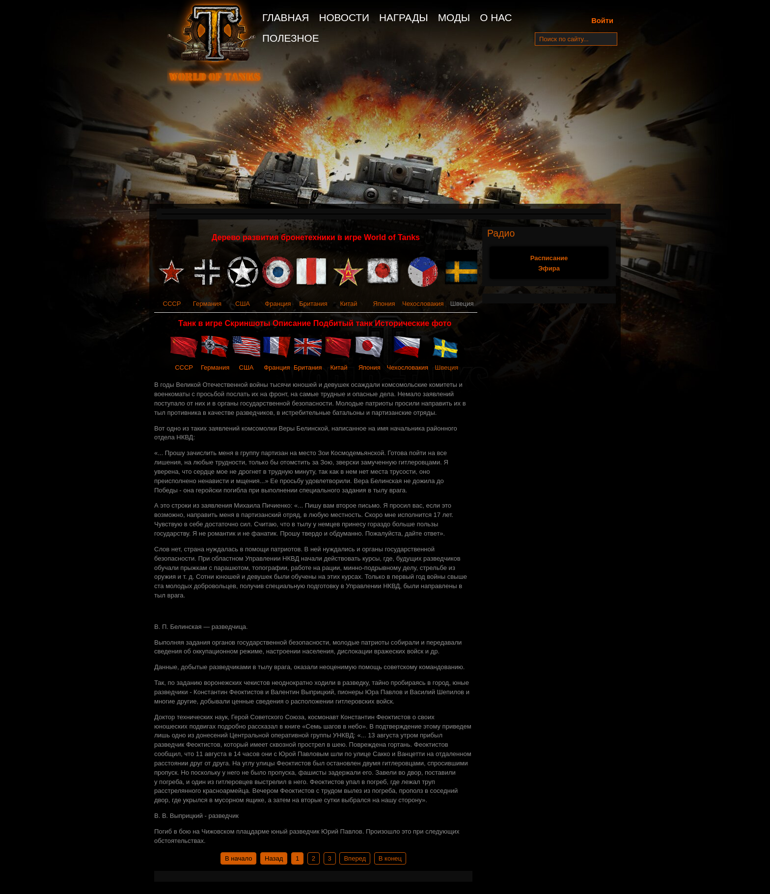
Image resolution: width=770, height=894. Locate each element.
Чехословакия (423, 303)
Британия (313, 303)
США (242, 303)
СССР (172, 303)
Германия (207, 303)
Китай (348, 303)
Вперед (355, 858)
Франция (278, 303)
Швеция (447, 367)
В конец (390, 858)
